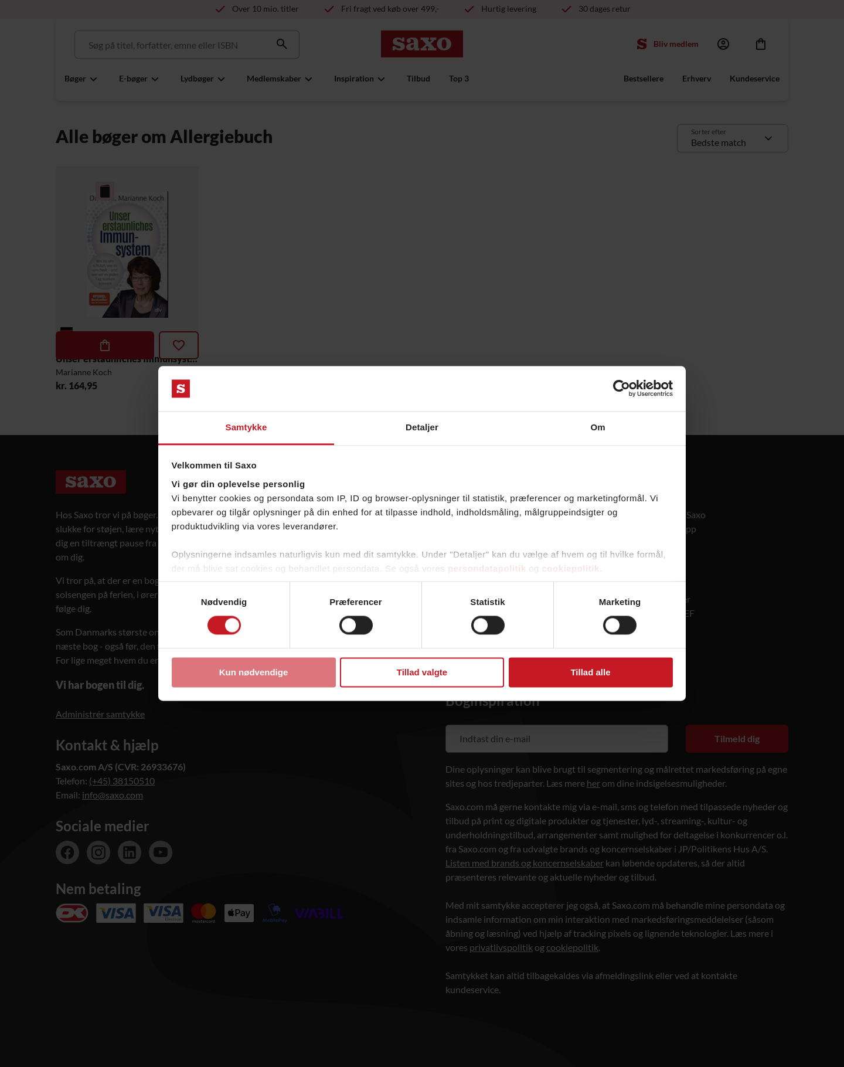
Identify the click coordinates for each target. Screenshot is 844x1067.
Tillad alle (590, 672)
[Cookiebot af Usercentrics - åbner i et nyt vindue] (621, 388)
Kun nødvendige (253, 672)
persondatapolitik (487, 568)
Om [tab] (597, 427)
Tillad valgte (422, 672)
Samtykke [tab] (246, 427)
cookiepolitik (571, 568)
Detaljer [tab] (422, 427)
